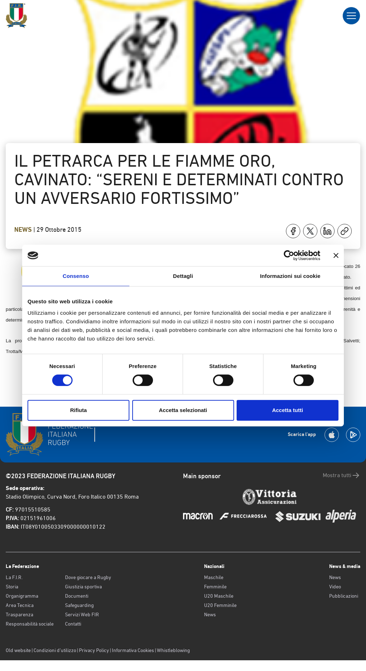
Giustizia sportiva (83, 586)
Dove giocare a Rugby (88, 577)
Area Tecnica (20, 605)
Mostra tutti (341, 475)
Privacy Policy (94, 650)
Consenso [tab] (76, 276)
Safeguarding (79, 605)
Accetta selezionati (183, 410)
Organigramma (22, 596)
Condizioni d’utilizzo (55, 650)
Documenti (76, 596)
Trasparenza (19, 614)
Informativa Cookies (133, 650)
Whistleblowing (173, 650)
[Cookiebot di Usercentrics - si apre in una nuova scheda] (289, 255)
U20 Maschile (218, 596)
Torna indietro (42, 67)
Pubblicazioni (343, 596)
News (23, 230)
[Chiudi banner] (335, 255)
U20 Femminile (220, 605)
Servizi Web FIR (82, 614)
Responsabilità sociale (30, 624)
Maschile (213, 577)
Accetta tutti (287, 410)
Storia (12, 586)
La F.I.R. (14, 577)
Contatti (73, 624)
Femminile (215, 586)
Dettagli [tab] (183, 276)
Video (335, 586)
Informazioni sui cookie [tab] (290, 276)
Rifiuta (78, 410)
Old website (18, 650)
